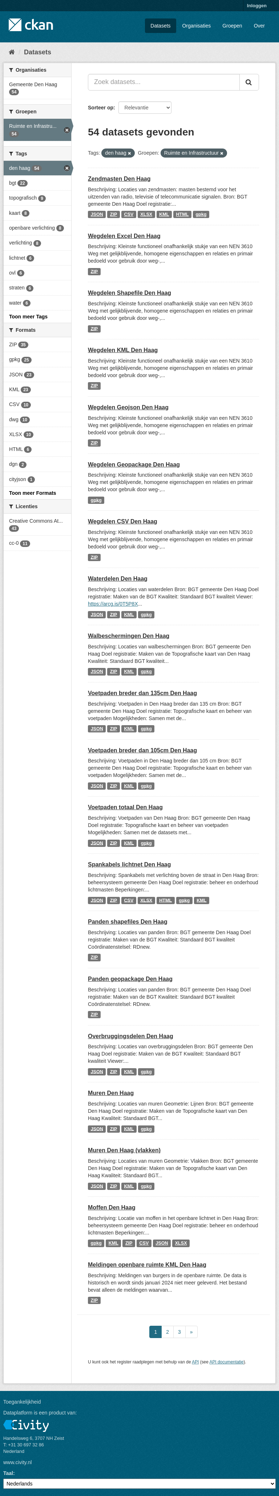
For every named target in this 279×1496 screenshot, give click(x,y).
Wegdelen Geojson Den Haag (128, 407)
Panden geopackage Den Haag (130, 979)
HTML (182, 214)
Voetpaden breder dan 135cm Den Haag (142, 693)
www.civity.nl (17, 1462)
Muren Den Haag (111, 1093)
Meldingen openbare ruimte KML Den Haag (147, 1265)
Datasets (160, 26)
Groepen (232, 26)
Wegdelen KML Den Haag (123, 350)
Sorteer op (100, 107)
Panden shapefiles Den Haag (127, 922)
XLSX (146, 214)
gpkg (200, 214)
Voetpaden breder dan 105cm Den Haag (142, 750)
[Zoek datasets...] (164, 82)
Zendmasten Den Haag (119, 179)
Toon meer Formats (32, 493)
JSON (97, 214)
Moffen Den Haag (112, 1207)
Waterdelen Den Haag (117, 579)
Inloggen (257, 5)
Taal (8, 1473)
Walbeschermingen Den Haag (128, 636)
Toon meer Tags (28, 316)
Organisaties (196, 26)
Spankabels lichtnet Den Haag (129, 864)
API (195, 1362)
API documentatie (227, 1362)
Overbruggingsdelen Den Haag (130, 1036)
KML (164, 214)
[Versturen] (249, 82)
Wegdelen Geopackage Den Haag (134, 464)
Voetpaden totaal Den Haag (125, 807)
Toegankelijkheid (22, 1402)
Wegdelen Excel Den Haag (124, 236)
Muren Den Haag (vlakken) (124, 1150)
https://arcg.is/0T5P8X (113, 604)
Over (259, 26)
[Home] (12, 52)
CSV (128, 214)
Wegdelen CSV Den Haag (122, 521)
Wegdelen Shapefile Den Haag (129, 293)
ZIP (113, 214)
